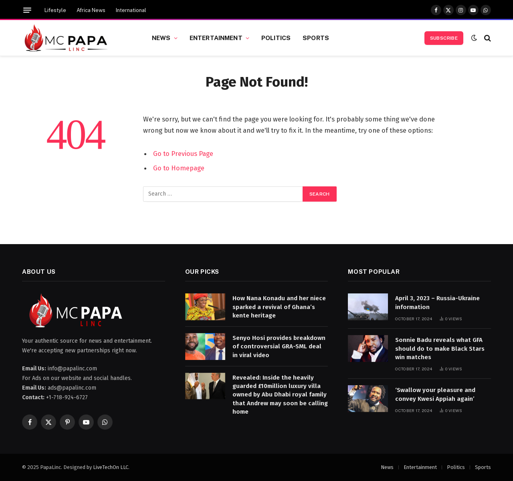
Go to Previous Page (183, 154)
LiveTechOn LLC (110, 467)
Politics (276, 37)
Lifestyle (55, 10)
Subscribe (444, 38)
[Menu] (27, 10)
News (161, 37)
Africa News (91, 10)
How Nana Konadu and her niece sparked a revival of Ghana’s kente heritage (279, 307)
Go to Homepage (178, 168)
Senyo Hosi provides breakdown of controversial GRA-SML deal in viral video (278, 346)
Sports (316, 37)
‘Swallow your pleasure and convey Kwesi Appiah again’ (435, 394)
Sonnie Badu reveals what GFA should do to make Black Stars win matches (440, 348)
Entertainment (216, 37)
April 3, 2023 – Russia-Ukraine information (437, 302)
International (131, 10)
